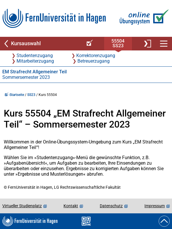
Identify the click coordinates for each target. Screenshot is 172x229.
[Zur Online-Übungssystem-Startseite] (143, 18)
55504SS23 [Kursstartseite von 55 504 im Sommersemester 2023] (117, 43)
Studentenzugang (35, 55)
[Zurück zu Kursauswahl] (41, 43)
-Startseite (14, 95)
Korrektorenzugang (95, 55)
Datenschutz (111, 205)
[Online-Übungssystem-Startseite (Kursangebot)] (88, 43)
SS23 (31, 95)
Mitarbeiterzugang (35, 61)
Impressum (154, 205)
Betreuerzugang (93, 61)
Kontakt (71, 205)
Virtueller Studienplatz (22, 205)
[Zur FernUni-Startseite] (54, 18)
